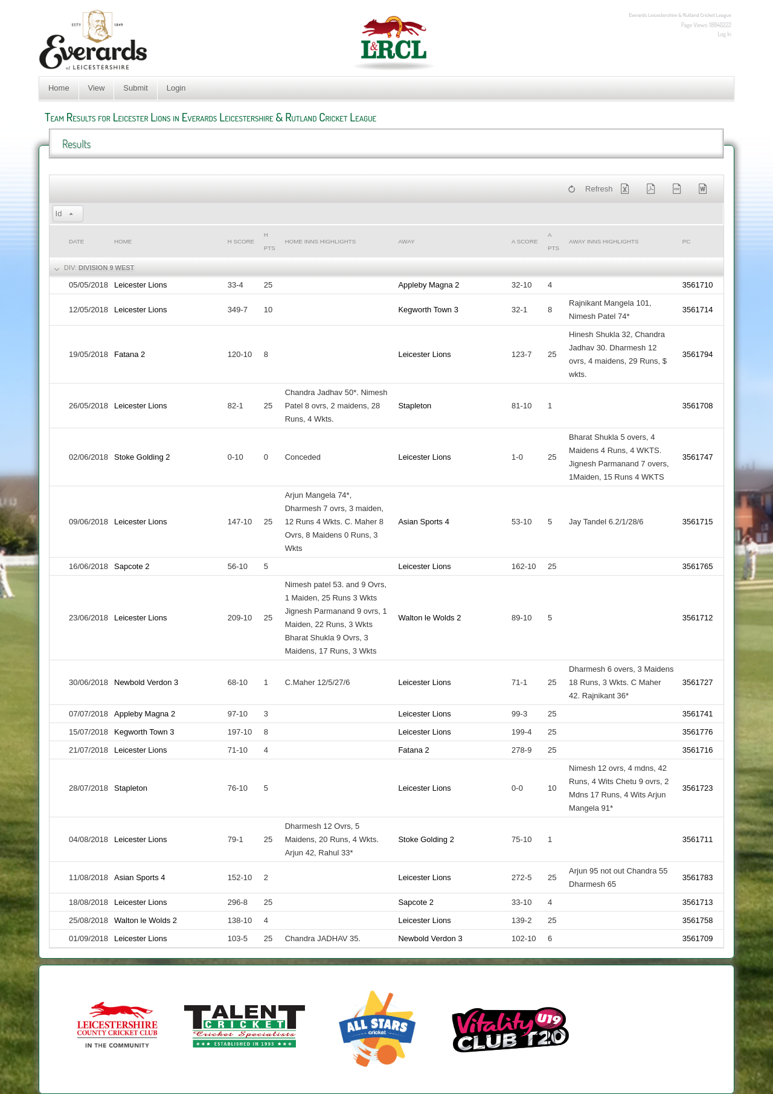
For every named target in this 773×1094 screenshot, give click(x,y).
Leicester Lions (140, 284)
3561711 (697, 839)
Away (406, 241)
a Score (524, 241)
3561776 (697, 731)
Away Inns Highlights (603, 241)
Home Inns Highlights (320, 241)
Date (76, 241)
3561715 (697, 521)
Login (176, 87)
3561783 (697, 877)
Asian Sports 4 (423, 521)
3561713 (697, 902)
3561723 (697, 788)
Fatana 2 (129, 354)
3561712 (697, 617)
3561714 (697, 309)
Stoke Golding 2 (142, 457)
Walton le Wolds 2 (429, 617)
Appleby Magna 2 (428, 284)
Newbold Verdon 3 (146, 682)
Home (58, 87)
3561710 (697, 284)
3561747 (697, 457)
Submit (135, 87)
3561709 (697, 938)
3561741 (697, 713)
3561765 (697, 566)
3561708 (697, 405)
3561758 (697, 920)
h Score (241, 241)
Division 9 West (106, 267)
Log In (724, 33)
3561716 (697, 750)
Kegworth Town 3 (428, 309)
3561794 (697, 354)
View (96, 87)
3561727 (697, 682)
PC (686, 241)
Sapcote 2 (132, 566)
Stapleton (414, 405)
